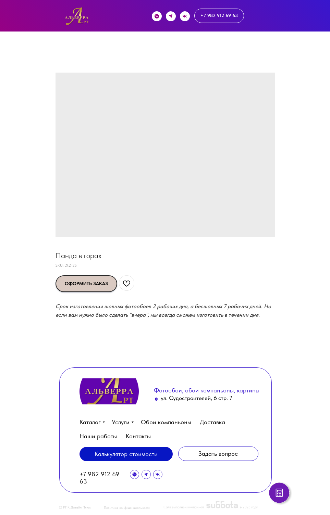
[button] (280, 493)
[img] (76, 18)
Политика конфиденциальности (127, 507)
